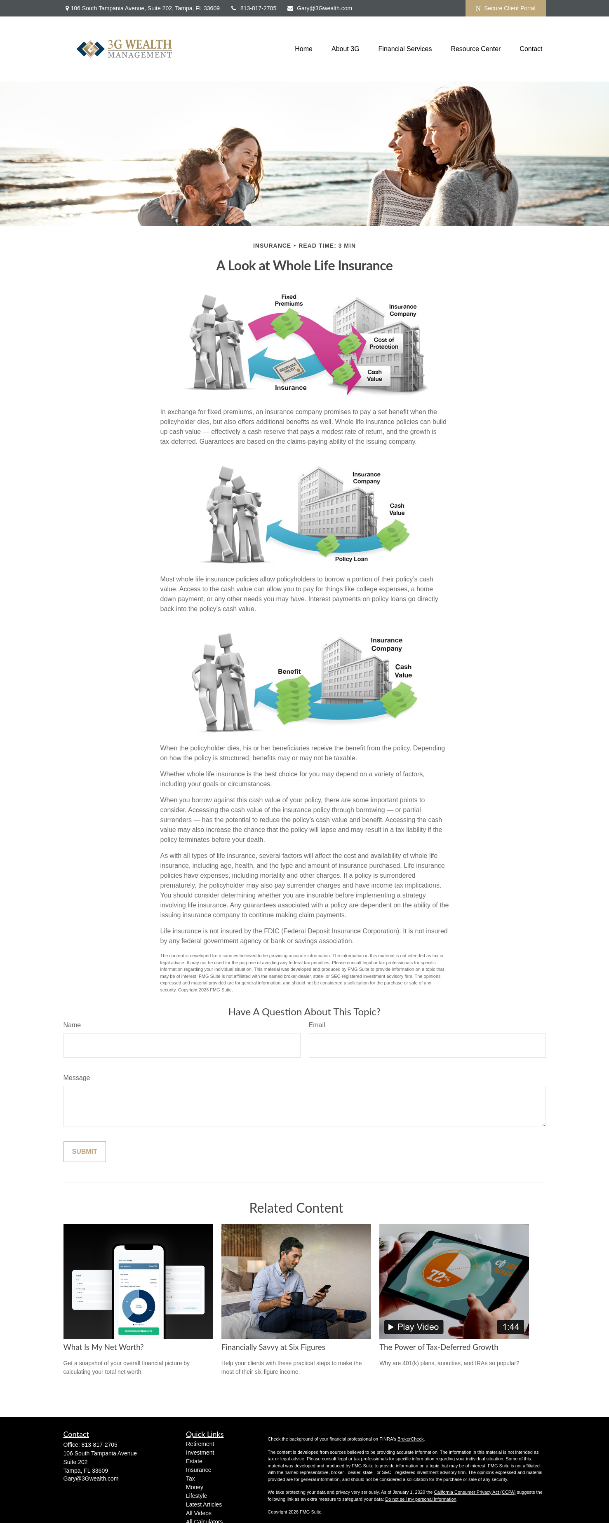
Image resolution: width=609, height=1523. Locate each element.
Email (317, 1025)
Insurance (198, 1470)
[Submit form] (84, 1151)
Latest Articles (204, 1504)
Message (76, 1077)
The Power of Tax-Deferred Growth (438, 1347)
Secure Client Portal (506, 8)
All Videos (199, 1513)
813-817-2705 (253, 8)
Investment (200, 1452)
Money (194, 1487)
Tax (190, 1478)
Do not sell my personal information (420, 1499)
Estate (194, 1461)
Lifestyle (196, 1496)
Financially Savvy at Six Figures (273, 1347)
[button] (304, 49)
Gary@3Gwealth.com (319, 8)
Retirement (200, 1444)
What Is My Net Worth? (103, 1347)
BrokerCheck (410, 1438)
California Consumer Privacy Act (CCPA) (474, 1492)
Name (72, 1025)
